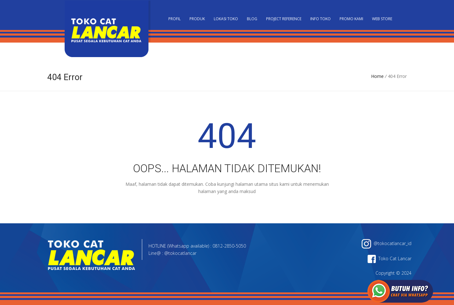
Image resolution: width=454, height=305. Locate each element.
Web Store (382, 18)
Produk (197, 18)
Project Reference (283, 18)
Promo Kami (351, 18)
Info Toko (320, 18)
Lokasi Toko (226, 18)
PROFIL (174, 18)
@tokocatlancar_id (386, 243)
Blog (252, 18)
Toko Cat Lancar (389, 258)
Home (377, 76)
